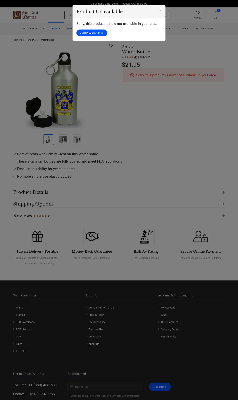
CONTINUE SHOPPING (92, 33)
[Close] (160, 10)
